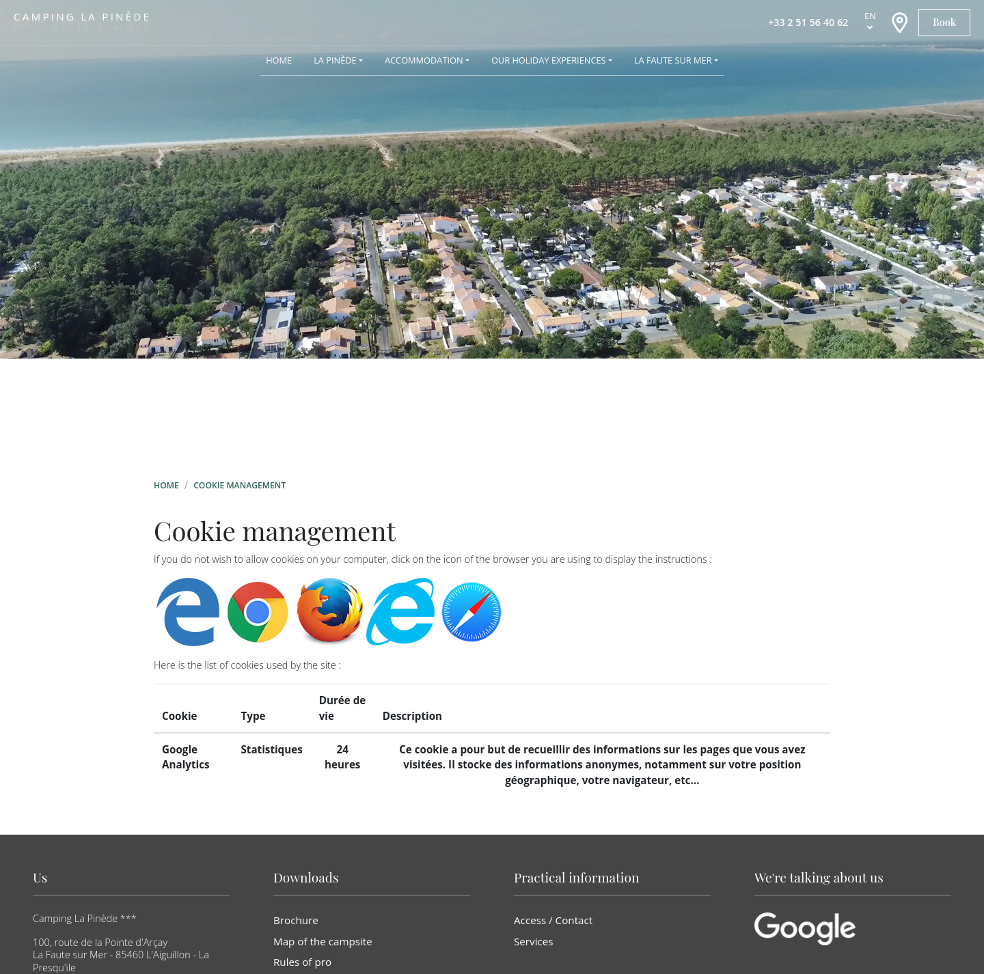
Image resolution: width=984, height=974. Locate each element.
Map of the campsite (322, 941)
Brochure (295, 920)
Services (534, 941)
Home (166, 485)
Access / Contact (553, 920)
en (870, 15)
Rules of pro (302, 962)
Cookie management (239, 485)
